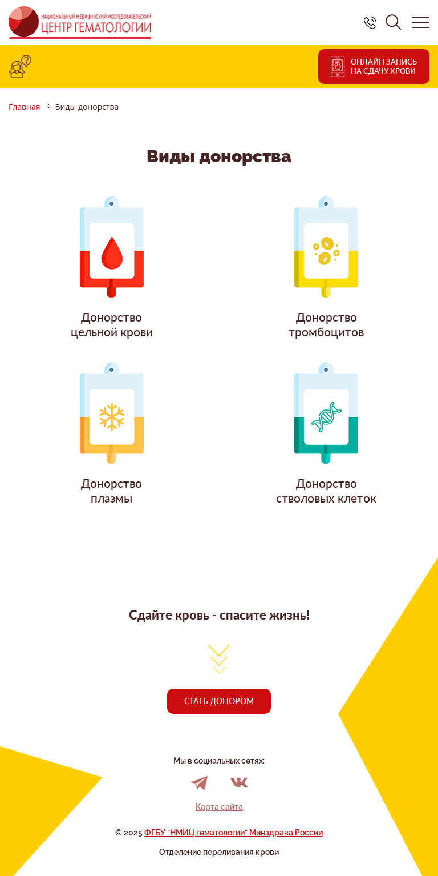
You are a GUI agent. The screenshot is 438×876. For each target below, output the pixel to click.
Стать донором (219, 701)
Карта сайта (219, 806)
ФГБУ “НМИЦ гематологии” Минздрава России (233, 832)
